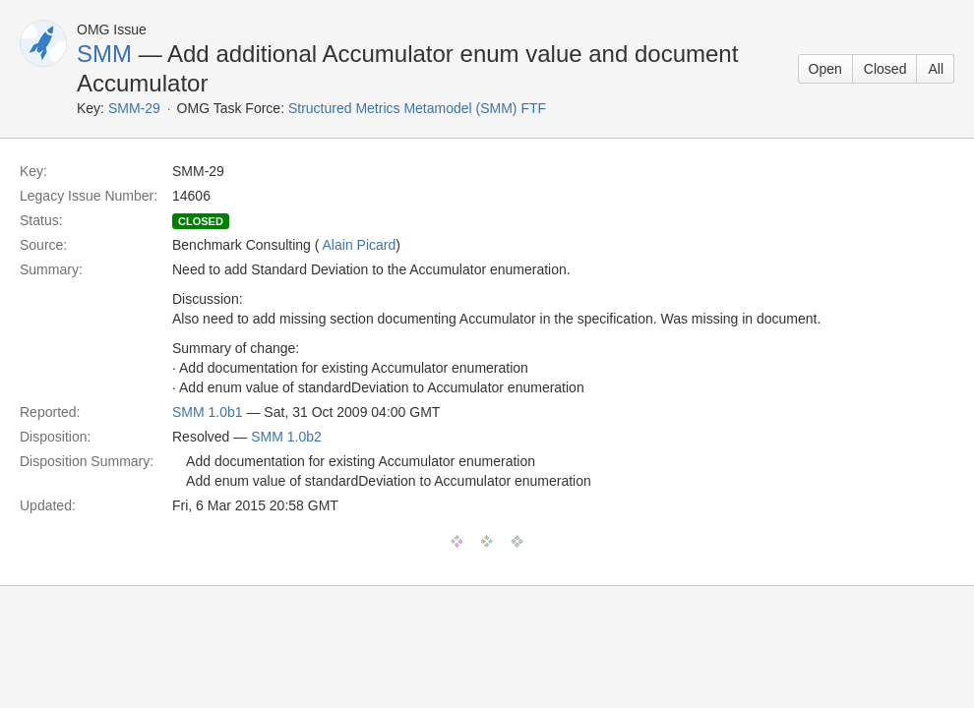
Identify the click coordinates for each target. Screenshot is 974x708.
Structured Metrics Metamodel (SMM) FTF (417, 108)
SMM (104, 53)
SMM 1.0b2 (286, 436)
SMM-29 (134, 108)
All (936, 69)
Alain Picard (359, 245)
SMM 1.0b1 (207, 412)
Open (825, 69)
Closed (885, 69)
